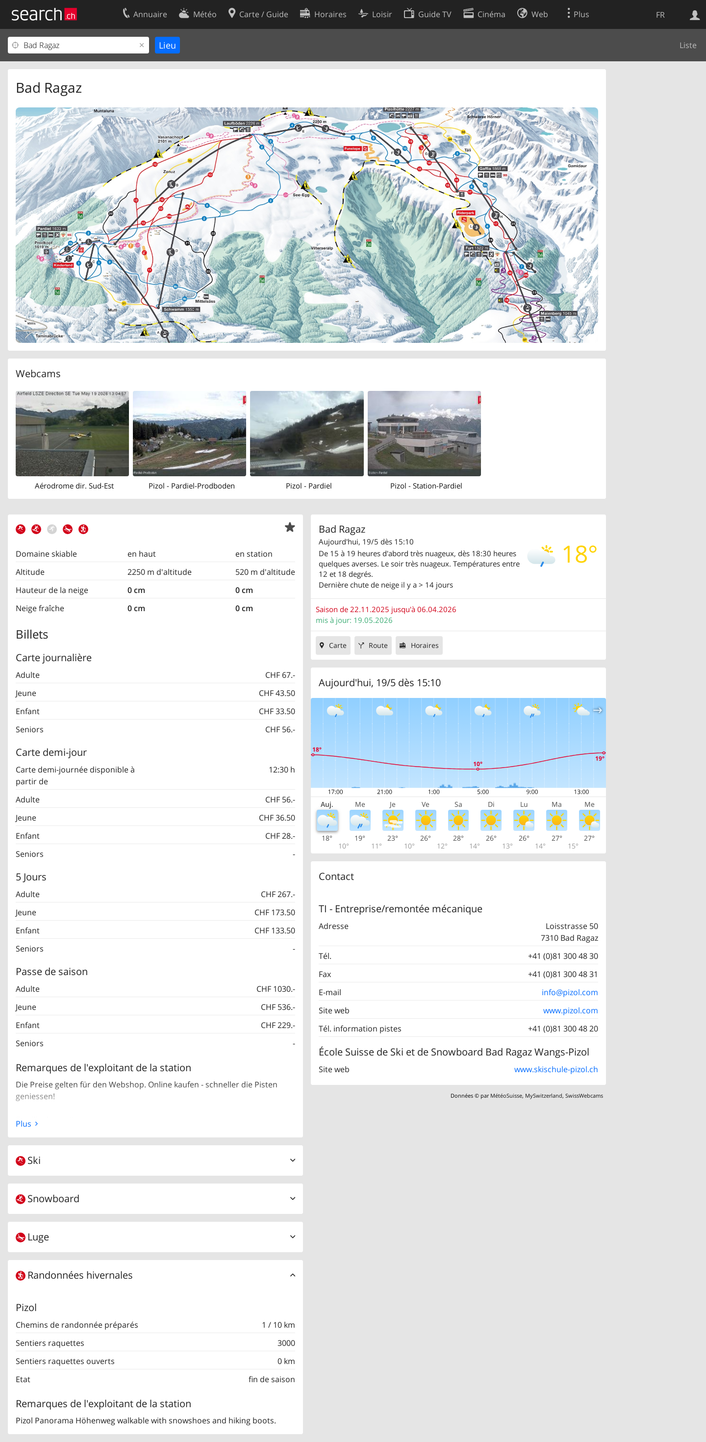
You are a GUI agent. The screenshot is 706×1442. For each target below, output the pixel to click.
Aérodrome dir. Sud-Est (74, 485)
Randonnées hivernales (74, 1275)
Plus (23, 1123)
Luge (32, 1236)
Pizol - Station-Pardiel (426, 485)
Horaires (425, 645)
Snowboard (47, 1198)
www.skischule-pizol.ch (556, 1069)
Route (378, 645)
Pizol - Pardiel (309, 485)
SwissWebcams (584, 1095)
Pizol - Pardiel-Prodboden (192, 485)
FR (660, 14)
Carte (338, 645)
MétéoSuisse (506, 1095)
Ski (28, 1160)
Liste (688, 45)
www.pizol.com (570, 1010)
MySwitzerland (543, 1095)
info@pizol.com (570, 992)
